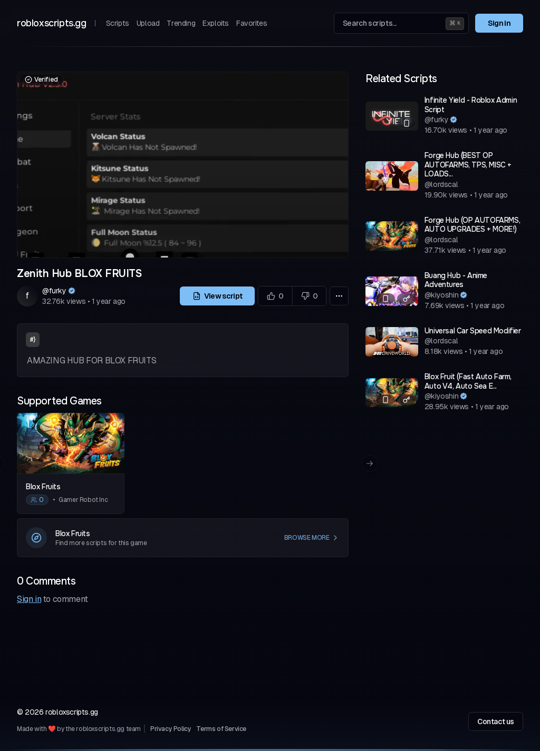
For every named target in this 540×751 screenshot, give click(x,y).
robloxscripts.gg (51, 23)
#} (32, 339)
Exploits (215, 23)
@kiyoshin (441, 295)
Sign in (499, 23)
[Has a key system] (406, 298)
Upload (148, 23)
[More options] (339, 295)
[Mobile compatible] (406, 123)
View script (217, 296)
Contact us (495, 721)
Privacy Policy (170, 729)
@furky (54, 290)
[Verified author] (72, 290)
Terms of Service (221, 729)
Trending (181, 23)
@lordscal (441, 184)
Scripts (117, 23)
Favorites (251, 23)
